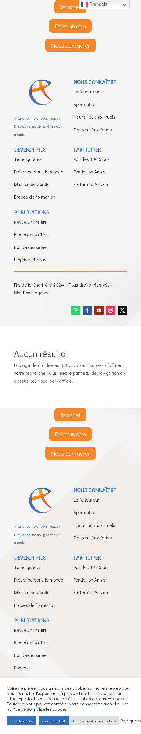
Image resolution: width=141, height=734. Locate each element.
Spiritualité (84, 104)
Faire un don (70, 26)
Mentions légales (31, 292)
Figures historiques (93, 129)
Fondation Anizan (91, 172)
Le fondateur (86, 92)
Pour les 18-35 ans (92, 159)
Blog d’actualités (31, 234)
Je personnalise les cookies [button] (94, 720)
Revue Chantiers (30, 222)
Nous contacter (70, 45)
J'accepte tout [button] (54, 720)
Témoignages (28, 159)
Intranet (70, 7)
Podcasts (23, 667)
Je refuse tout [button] (22, 720)
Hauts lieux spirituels (94, 117)
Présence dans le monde (38, 172)
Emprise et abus (30, 259)
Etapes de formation (34, 197)
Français (94, 4)
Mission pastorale (32, 184)
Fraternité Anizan (91, 184)
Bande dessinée (30, 247)
